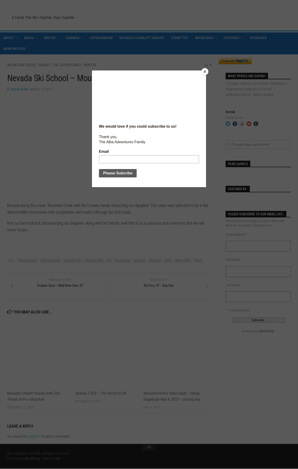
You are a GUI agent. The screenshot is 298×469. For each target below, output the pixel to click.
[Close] (204, 71)
